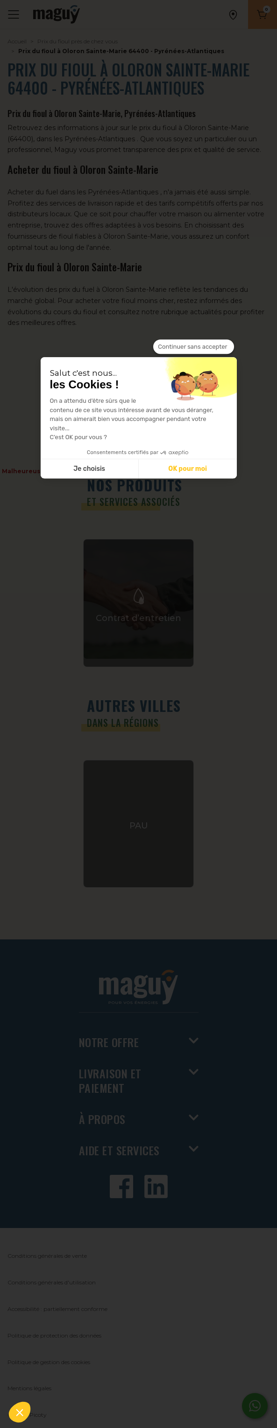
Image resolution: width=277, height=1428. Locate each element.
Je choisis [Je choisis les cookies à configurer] (89, 469)
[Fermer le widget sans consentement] (193, 346)
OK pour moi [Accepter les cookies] (187, 469)
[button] (19, 1412)
